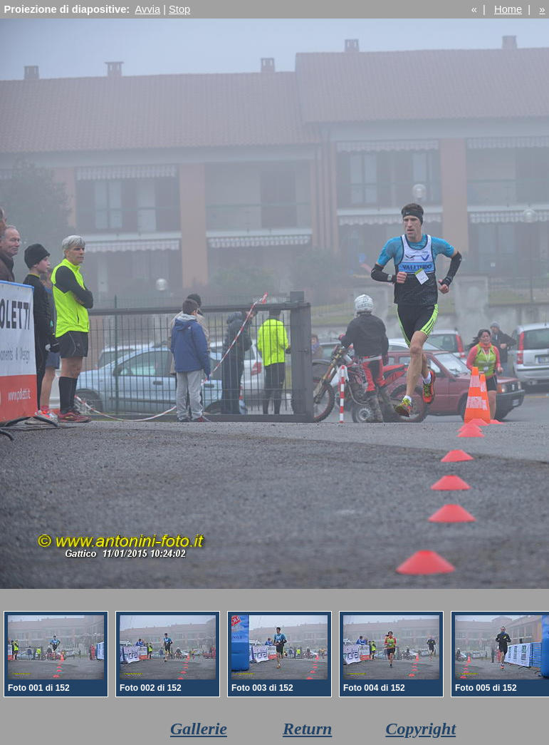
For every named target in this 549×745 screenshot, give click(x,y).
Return (307, 728)
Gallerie (198, 728)
